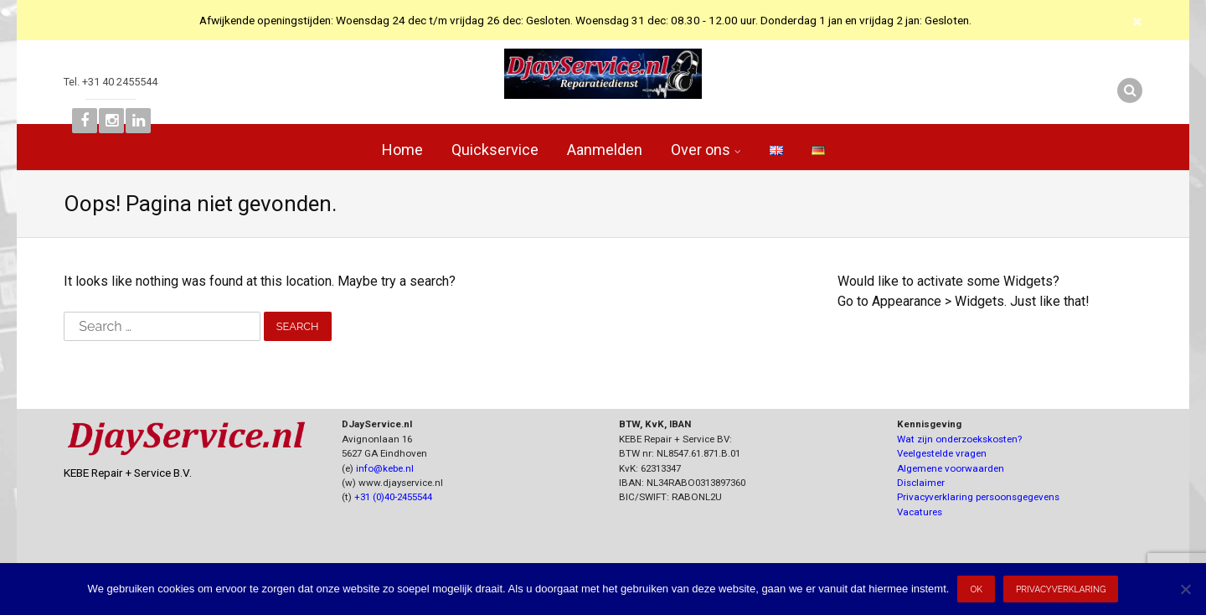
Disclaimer (921, 482)
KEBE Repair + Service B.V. (128, 472)
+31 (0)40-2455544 (393, 497)
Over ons (700, 149)
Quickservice (495, 149)
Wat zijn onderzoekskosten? (959, 439)
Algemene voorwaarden (950, 468)
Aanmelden (604, 149)
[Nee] (1185, 589)
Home (402, 149)
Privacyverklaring (1061, 589)
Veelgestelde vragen (942, 453)
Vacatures (919, 512)
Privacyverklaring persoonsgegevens (978, 497)
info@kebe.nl (385, 468)
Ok (976, 589)
